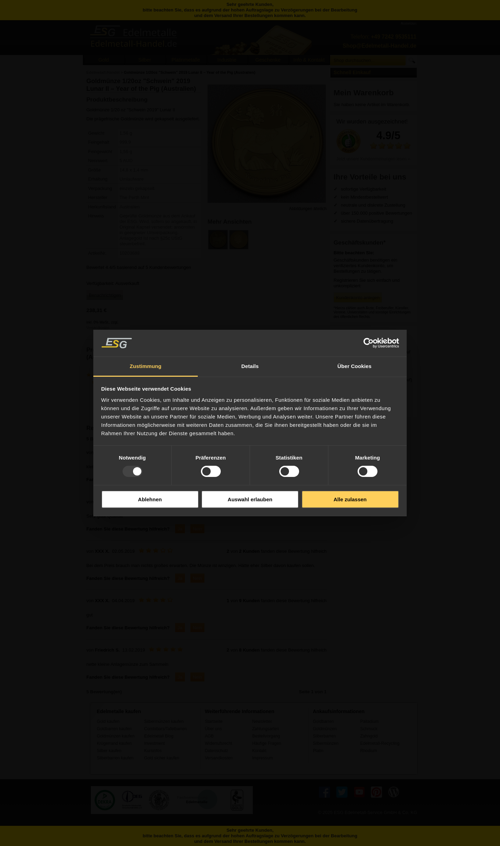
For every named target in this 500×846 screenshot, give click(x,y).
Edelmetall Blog (158, 736)
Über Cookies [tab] (354, 366)
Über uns (213, 728)
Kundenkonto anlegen (358, 297)
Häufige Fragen (266, 743)
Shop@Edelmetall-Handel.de (379, 46)
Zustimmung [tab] (146, 366)
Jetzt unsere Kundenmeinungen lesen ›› (373, 159)
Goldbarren (323, 721)
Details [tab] (250, 366)
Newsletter (262, 721)
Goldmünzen (324, 728)
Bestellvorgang (266, 736)
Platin (318, 750)
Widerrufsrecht (218, 743)
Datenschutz (216, 750)
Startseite (213, 721)
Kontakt (259, 750)
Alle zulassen (350, 499)
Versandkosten (97, 328)
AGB (209, 736)
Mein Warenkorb (364, 92)
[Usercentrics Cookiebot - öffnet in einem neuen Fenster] (368, 343)
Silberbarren (324, 736)
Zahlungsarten (265, 728)
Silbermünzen (325, 743)
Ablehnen (150, 499)
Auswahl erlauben (250, 499)
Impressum (262, 758)
